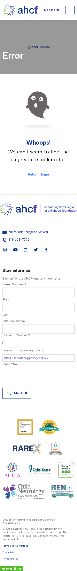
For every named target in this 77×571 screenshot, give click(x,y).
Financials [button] (8, 552)
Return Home (38, 174)
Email (13, 320)
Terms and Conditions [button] (15, 545)
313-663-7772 (19, 239)
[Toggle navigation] (70, 10)
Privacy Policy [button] (10, 558)
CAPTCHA (9, 364)
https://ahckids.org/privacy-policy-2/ (26, 358)
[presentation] (33, 376)
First (5, 299)
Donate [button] (49, 10)
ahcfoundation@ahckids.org (28, 232)
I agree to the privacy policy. (23, 350)
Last (5, 314)
